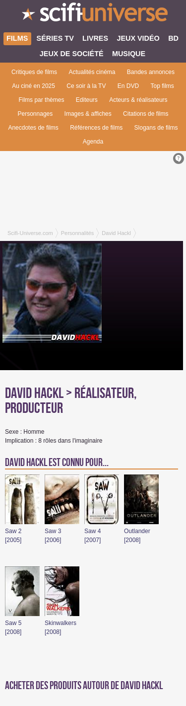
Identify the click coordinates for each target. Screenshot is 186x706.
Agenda (93, 141)
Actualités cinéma (91, 72)
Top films (162, 85)
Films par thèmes (41, 99)
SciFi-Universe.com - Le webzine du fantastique (93, 14)
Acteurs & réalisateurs (138, 99)
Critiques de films (34, 72)
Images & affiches (88, 113)
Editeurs (87, 99)
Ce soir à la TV (86, 85)
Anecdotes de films (33, 127)
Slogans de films (156, 127)
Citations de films (145, 113)
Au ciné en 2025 (33, 85)
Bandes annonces (151, 72)
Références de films (96, 127)
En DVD (128, 85)
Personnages (35, 113)
